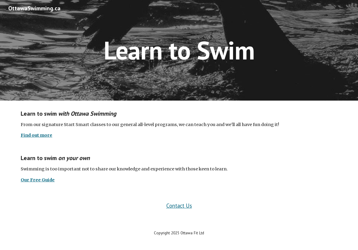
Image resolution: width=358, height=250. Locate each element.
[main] (179, 50)
